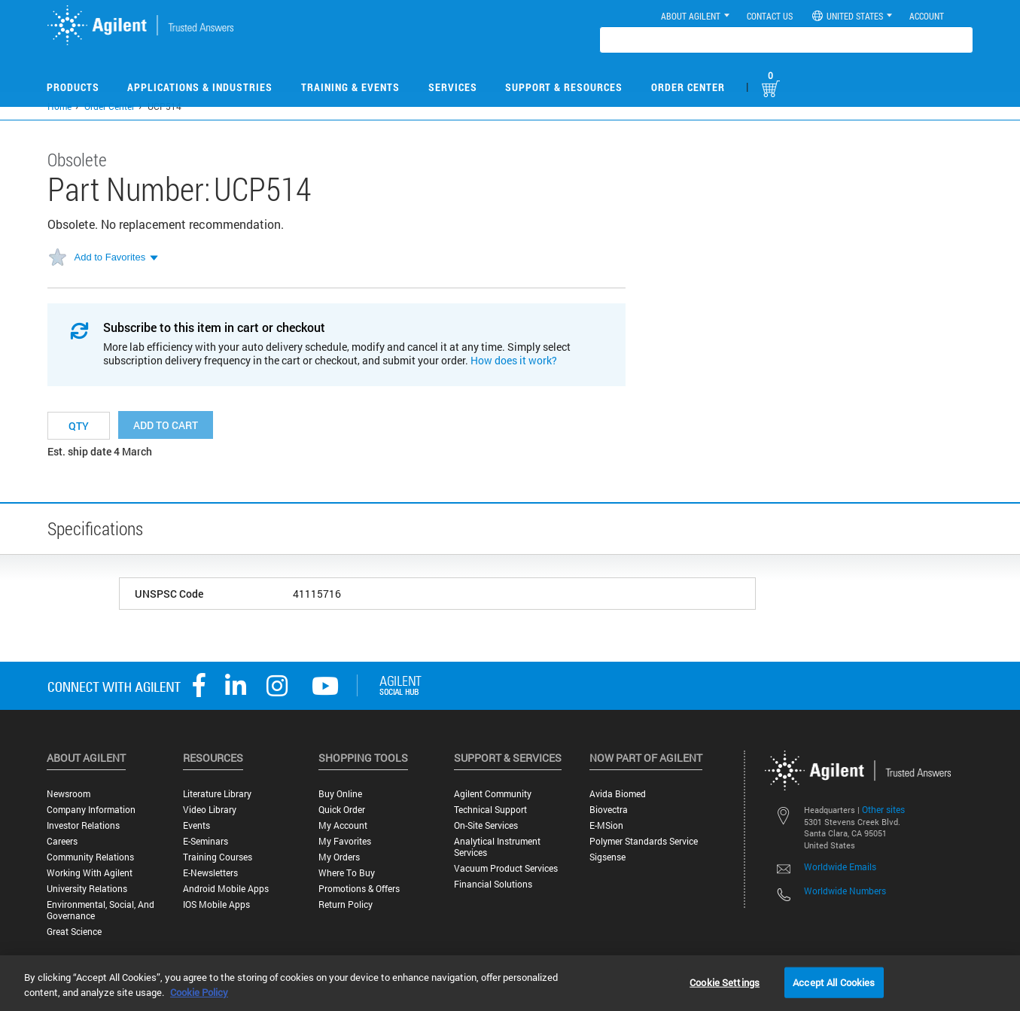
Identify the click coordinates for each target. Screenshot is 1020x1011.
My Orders (339, 857)
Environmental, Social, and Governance (100, 910)
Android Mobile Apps (226, 888)
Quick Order (341, 809)
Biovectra (608, 809)
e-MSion (606, 825)
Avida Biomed (617, 793)
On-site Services (486, 825)
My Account (342, 825)
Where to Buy (346, 873)
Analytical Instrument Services (497, 847)
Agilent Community (492, 793)
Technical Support (490, 809)
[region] (510, 983)
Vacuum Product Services (506, 868)
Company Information (91, 809)
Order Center (688, 87)
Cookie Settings (725, 981)
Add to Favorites (110, 257)
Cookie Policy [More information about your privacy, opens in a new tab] (199, 992)
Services (452, 87)
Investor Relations (83, 825)
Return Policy (345, 904)
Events (196, 825)
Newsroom (68, 793)
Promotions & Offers (359, 888)
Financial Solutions (493, 884)
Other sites (883, 809)
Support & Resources (564, 87)
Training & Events (350, 87)
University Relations (87, 888)
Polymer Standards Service (643, 841)
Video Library (209, 809)
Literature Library (217, 793)
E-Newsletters (210, 873)
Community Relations (90, 857)
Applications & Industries (200, 87)
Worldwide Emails (840, 866)
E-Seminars (205, 841)
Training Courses (217, 857)
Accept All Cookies (834, 981)
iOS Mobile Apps (216, 904)
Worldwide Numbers (845, 891)
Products (73, 87)
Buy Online (340, 793)
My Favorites (344, 841)
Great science (74, 931)
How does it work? (513, 360)
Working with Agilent (89, 873)
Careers (62, 841)
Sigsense (607, 857)
